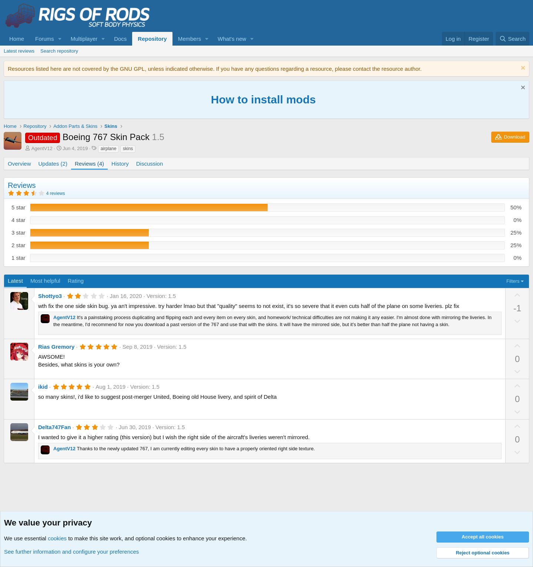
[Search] (512, 39)
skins (128, 148)
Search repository (59, 51)
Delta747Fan (54, 427)
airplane (109, 148)
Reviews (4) (89, 163)
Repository (152, 39)
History (120, 163)
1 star (18, 258)
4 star (18, 220)
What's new (232, 39)
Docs (120, 39)
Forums (44, 39)
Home (16, 39)
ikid (43, 387)
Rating (76, 281)
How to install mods (263, 99)
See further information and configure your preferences (71, 551)
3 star (18, 232)
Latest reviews (19, 51)
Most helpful (45, 281)
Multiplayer (84, 39)
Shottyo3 (50, 296)
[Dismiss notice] (522, 69)
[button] (60, 39)
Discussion (149, 163)
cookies (57, 538)
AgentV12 (42, 148)
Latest (15, 281)
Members (189, 39)
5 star (18, 207)
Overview (19, 163)
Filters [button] (512, 281)
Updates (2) (52, 163)
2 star (18, 245)
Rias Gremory (56, 347)
